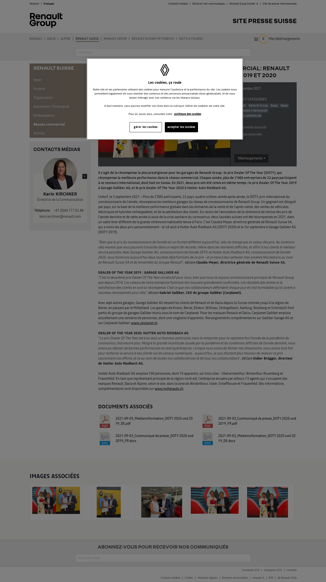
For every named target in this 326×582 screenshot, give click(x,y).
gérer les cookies (146, 127)
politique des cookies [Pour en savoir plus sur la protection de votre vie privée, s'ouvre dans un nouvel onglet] (187, 114)
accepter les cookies (181, 127)
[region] (165, 99)
